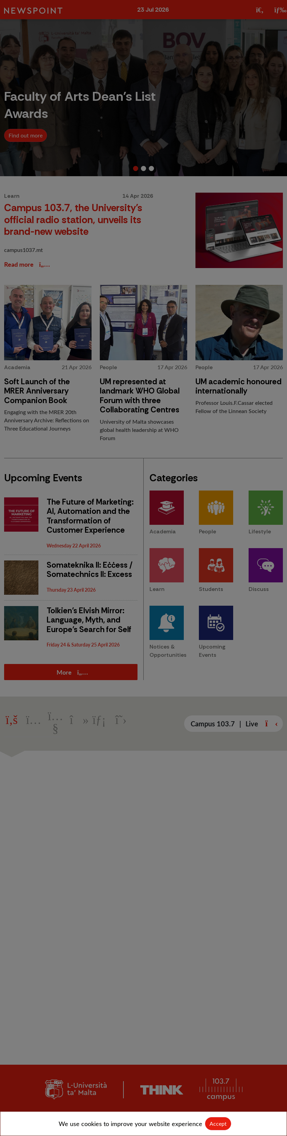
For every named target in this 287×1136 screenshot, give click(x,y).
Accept (218, 1123)
